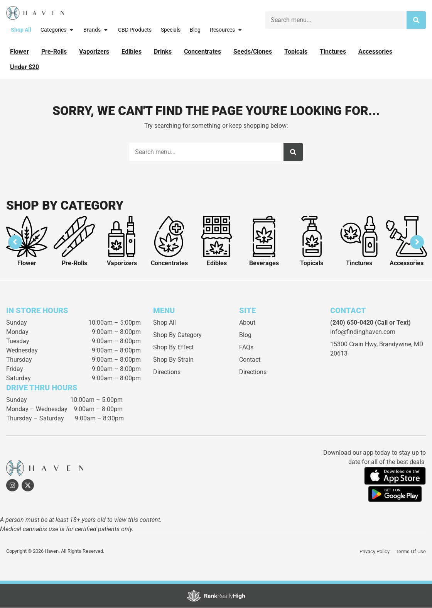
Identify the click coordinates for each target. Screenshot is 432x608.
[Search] (416, 20)
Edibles (217, 264)
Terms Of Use (411, 552)
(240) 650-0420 (351, 323)
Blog (195, 30)
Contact (249, 360)
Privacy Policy (374, 552)
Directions (167, 372)
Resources (226, 29)
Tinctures (359, 264)
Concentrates (169, 264)
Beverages (264, 264)
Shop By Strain (173, 360)
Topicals (311, 264)
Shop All (21, 30)
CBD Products (135, 30)
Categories (57, 29)
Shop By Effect (173, 348)
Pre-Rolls (74, 264)
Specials (171, 30)
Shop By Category (177, 335)
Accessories (407, 264)
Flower (26, 264)
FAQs (246, 348)
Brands (95, 29)
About (247, 323)
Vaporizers (122, 264)
